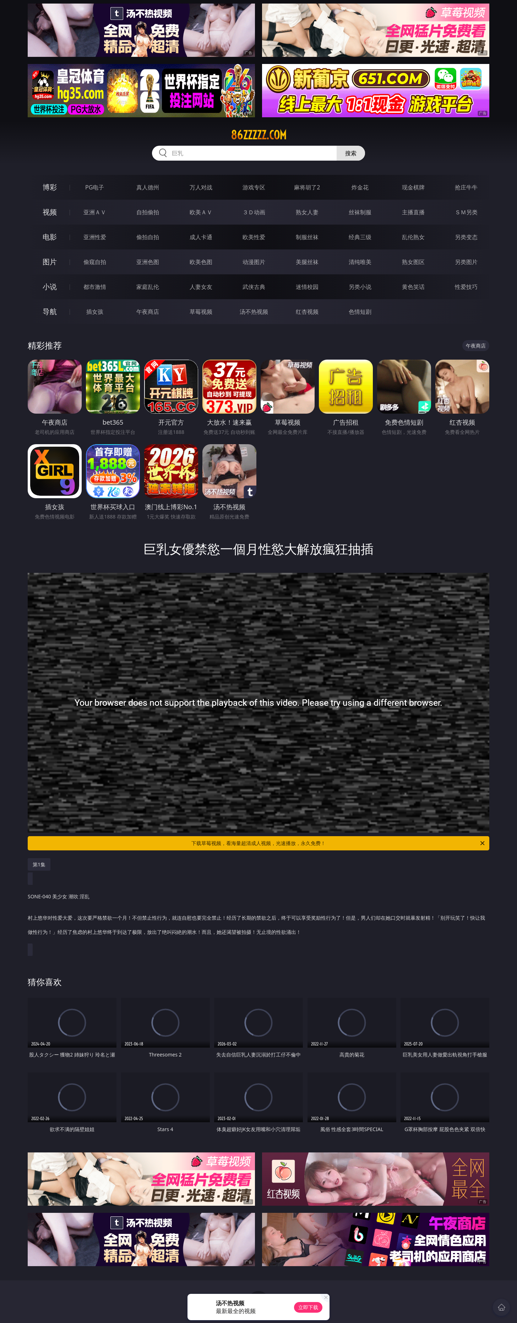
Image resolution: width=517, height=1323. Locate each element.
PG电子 (94, 187)
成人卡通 (201, 237)
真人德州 (147, 187)
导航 (50, 311)
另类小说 (360, 287)
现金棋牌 (413, 187)
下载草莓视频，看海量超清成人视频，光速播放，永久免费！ (338, 843)
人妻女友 (201, 287)
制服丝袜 (307, 237)
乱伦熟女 (413, 237)
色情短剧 (360, 312)
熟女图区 (413, 262)
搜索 (351, 153)
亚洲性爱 (94, 237)
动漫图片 (254, 262)
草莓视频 (201, 312)
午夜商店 (147, 312)
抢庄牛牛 (466, 187)
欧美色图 (201, 262)
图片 (50, 262)
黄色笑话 (413, 287)
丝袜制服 (360, 212)
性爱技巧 (466, 287)
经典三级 (360, 237)
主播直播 (413, 212)
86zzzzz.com (259, 135)
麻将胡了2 (307, 187)
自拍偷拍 (147, 212)
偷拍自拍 (147, 237)
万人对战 (201, 187)
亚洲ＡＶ (94, 212)
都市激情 (94, 287)
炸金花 (360, 187)
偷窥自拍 (94, 262)
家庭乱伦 (147, 287)
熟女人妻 (307, 212)
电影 (50, 237)
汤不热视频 (254, 312)
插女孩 (94, 312)
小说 (50, 286)
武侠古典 (254, 287)
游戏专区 (254, 187)
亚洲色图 (147, 262)
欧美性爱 (254, 237)
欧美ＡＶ (201, 212)
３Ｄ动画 (254, 212)
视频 (50, 212)
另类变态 (466, 237)
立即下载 (308, 1307)
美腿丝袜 (307, 262)
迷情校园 (307, 287)
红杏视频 (307, 312)
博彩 (50, 187)
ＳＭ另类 (466, 212)
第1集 (39, 864)
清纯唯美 (360, 262)
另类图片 (466, 262)
